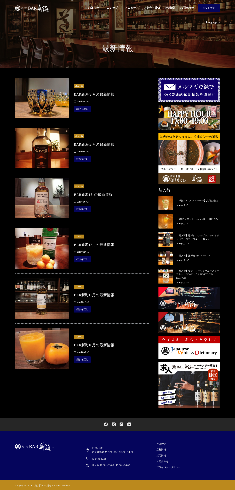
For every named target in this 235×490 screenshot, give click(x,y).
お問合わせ (187, 7)
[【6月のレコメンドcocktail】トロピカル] (165, 221)
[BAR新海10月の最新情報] (42, 348)
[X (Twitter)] (114, 424)
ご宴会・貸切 (152, 7)
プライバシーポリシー (168, 466)
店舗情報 (170, 7)
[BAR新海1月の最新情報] (42, 198)
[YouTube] (129, 424)
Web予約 (161, 443)
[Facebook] (106, 424)
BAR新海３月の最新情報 (100, 94)
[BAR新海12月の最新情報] (42, 248)
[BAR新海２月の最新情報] (42, 148)
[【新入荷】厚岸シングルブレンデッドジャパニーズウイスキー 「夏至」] (165, 239)
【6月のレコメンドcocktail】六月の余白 (197, 200)
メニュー (132, 8)
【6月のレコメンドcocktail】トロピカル (197, 219)
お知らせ (95, 8)
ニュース (79, 86)
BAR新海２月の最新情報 (100, 144)
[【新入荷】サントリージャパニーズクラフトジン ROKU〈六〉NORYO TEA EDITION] (165, 276)
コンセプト (113, 7)
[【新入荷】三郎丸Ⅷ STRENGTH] (165, 258)
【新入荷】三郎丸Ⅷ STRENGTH (193, 255)
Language (213, 22)
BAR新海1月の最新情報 (99, 194)
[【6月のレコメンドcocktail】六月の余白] (165, 203)
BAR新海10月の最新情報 (100, 344)
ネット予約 (208, 7)
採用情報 (161, 455)
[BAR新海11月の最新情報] (42, 298)
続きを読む (82, 109)
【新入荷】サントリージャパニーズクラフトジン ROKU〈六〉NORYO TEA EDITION (197, 274)
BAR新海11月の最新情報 (100, 294)
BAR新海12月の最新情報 (100, 244)
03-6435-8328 (99, 458)
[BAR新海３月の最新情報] (42, 98)
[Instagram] (121, 424)
